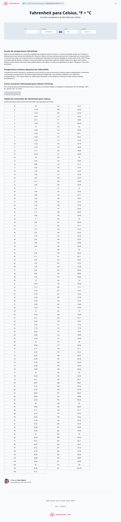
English (48, 500)
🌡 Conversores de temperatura (35, 3)
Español (68, 500)
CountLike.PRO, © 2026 (60, 515)
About (57, 506)
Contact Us (63, 506)
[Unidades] (48, 32)
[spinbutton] (30, 32)
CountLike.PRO (11, 3)
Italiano (73, 500)
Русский (52, 500)
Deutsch (58, 500)
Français (63, 500)
